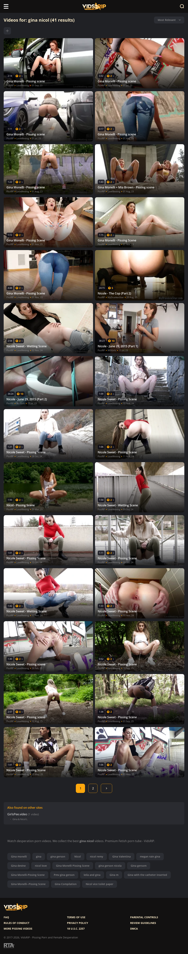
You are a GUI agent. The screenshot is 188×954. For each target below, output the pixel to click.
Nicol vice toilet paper (99, 884)
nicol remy (96, 856)
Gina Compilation (66, 884)
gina (38, 856)
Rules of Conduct (16, 923)
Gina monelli (19, 856)
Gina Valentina (121, 856)
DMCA (134, 928)
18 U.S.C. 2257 (76, 928)
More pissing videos (18, 928)
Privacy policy (77, 923)
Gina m (114, 875)
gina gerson (57, 856)
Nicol (77, 856)
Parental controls (144, 917)
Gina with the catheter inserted (147, 875)
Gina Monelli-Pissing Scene (28, 875)
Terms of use (76, 917)
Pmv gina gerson (64, 875)
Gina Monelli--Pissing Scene (28, 884)
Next (106, 788)
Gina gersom (139, 865)
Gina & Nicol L (20, 819)
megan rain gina (150, 856)
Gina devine (18, 865)
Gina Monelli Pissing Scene (72, 865)
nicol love (41, 865)
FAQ (6, 917)
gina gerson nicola (110, 865)
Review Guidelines (143, 923)
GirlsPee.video (17, 814)
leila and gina (92, 875)
